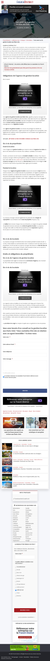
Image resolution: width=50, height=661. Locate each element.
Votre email (19, 553)
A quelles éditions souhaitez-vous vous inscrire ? (24, 562)
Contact (21, 657)
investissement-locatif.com (21, 499)
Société (29, 444)
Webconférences (38, 459)
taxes (19, 413)
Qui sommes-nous (5, 657)
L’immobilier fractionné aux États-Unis (22, 461)
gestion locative (8, 411)
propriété (13, 413)
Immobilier (29, 40)
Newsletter (26, 657)
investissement (18, 411)
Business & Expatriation (18, 482)
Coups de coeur (17, 444)
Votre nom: (6, 337)
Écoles (14, 533)
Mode (27, 521)
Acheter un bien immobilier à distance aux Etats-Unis (24, 139)
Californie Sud (15, 40)
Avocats (15, 516)
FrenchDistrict (6, 40)
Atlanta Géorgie (20, 575)
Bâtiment (15, 519)
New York (19, 572)
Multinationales (30, 523)
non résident (37, 411)
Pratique (22, 40)
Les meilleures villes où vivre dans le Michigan (24, 446)
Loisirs (27, 518)
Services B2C (29, 533)
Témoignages (14, 657)
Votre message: (8, 359)
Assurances (16, 512)
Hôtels (27, 512)
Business (19, 595)
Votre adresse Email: (9, 344)
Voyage (28, 540)
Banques (15, 518)
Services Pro (29, 535)
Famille (27, 508)
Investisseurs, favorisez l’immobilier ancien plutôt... (25, 469)
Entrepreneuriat (17, 537)
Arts (14, 510)
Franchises (28, 510)
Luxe (27, 519)
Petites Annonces (34, 657)
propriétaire (7, 413)
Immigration (29, 514)
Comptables (16, 529)
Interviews (26, 459)
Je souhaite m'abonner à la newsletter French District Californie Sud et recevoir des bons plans (21, 376)
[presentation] (15, 383)
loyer (30, 411)
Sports (27, 537)
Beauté (15, 521)
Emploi (15, 535)
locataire (25, 411)
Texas (18, 593)
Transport (28, 538)
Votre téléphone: (7, 351)
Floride (18, 569)
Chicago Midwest (21, 584)
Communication (17, 527)
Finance (15, 459)
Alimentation (16, 508)
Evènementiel (16, 538)
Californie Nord (20, 587)
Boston (18, 581)
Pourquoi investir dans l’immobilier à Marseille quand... (26, 484)
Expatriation (16, 540)
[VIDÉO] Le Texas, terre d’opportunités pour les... (24, 476)
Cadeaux (15, 523)
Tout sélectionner (21, 567)
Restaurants (29, 529)
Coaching (15, 525)
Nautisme (28, 525)
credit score (19, 159)
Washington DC (20, 578)
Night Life (28, 527)
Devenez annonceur (6, 658)
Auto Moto (16, 514)
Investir (21, 452)
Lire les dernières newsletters (26, 617)
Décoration (16, 531)
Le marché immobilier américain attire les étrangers (25, 453)
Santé (27, 531)
